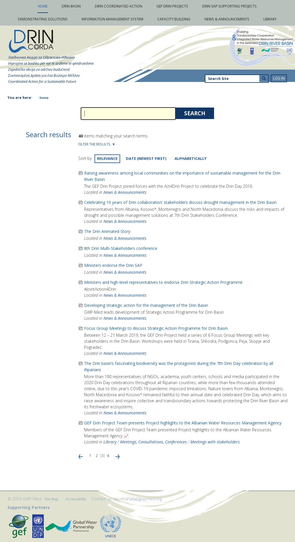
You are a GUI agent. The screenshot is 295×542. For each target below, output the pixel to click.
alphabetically (191, 158)
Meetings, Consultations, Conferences (153, 442)
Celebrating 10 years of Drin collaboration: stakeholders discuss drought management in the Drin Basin (180, 202)
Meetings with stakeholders (215, 442)
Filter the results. (95, 144)
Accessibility (76, 499)
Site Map (51, 499)
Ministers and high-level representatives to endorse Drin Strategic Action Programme (163, 282)
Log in (279, 78)
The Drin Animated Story (107, 231)
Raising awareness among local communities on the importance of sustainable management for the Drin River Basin (182, 176)
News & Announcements (124, 192)
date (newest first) (146, 158)
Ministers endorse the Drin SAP (113, 265)
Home (44, 98)
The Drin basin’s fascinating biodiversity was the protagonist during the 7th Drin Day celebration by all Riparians (178, 366)
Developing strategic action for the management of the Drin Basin (146, 305)
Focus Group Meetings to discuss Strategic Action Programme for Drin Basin (156, 328)
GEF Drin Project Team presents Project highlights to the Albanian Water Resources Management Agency (182, 423)
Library (109, 442)
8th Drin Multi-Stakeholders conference (120, 248)
